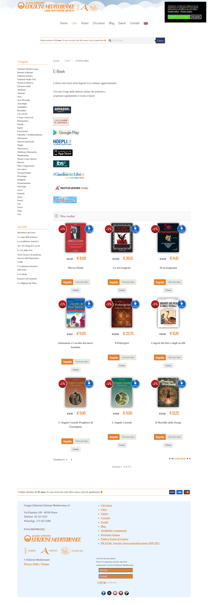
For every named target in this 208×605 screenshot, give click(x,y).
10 (184, 458)
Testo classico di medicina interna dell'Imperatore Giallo (29, 258)
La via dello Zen (24, 250)
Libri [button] (74, 23)
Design (45, 564)
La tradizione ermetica (27, 241)
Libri (104, 509)
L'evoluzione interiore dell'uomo (27, 268)
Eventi (122, 23)
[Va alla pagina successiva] (187, 459)
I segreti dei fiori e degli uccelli (168, 343)
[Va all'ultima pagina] (189, 459)
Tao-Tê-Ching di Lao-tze (28, 246)
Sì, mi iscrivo (108, 583)
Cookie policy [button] (173, 12)
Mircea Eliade (75, 267)
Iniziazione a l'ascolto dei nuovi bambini (75, 345)
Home (63, 23)
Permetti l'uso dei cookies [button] (178, 17)
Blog (111, 23)
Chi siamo (99, 23)
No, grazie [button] (196, 17)
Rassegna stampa (110, 535)
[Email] (116, 576)
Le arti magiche (122, 267)
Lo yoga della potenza (27, 237)
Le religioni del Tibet (27, 283)
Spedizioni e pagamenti (114, 530)
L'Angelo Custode (122, 422)
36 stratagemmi (168, 267)
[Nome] (116, 570)
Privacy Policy (32, 564)
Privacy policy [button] (186, 12)
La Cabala (22, 274)
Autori (85, 23)
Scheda (75, 290)
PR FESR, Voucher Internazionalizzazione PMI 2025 (130, 543)
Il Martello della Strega (168, 422)
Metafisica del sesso (26, 232)
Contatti (134, 23)
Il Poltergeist (122, 343)
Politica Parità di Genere (114, 539)
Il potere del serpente (27, 279)
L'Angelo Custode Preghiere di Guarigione (75, 424)
